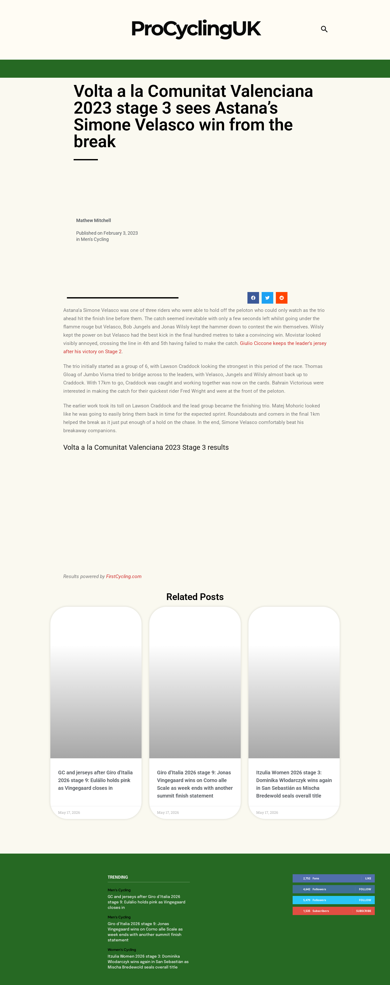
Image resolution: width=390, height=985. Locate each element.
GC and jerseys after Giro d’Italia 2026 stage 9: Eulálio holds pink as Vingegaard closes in (95, 750)
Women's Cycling (122, 919)
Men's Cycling (95, 239)
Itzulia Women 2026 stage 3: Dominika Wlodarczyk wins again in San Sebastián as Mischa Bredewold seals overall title (148, 931)
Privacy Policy (167, 973)
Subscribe (363, 880)
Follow (365, 858)
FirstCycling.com (124, 576)
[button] (324, 29)
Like (368, 847)
